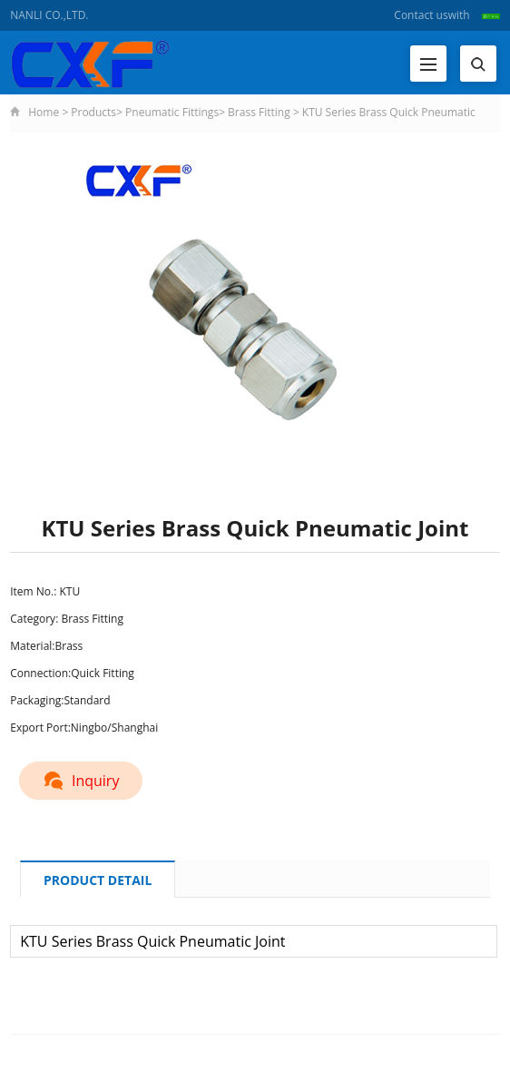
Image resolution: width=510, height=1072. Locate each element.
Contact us (420, 15)
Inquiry (85, 779)
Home (43, 112)
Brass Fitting (259, 112)
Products (93, 112)
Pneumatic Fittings (172, 112)
